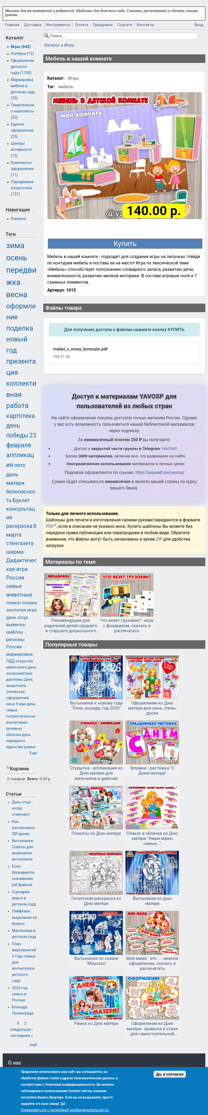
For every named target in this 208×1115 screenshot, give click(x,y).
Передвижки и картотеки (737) (22, 188)
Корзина (18, 218)
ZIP (159, 539)
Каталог (52, 45)
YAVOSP (169, 448)
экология (16, 610)
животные (19, 594)
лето (20, 465)
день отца (17, 617)
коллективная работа (21, 394)
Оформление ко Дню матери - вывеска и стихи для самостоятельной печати (152, 1028)
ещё (33, 1044)
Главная (12, 25)
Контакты (145, 25)
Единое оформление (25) (22, 130)
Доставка (32, 25)
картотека (20, 416)
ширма (14, 552)
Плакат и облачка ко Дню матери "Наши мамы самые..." (152, 838)
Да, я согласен (169, 1074)
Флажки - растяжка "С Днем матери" (152, 771)
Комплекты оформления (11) (22, 168)
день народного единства (18, 740)
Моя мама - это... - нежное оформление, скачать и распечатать (152, 963)
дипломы (14, 679)
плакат (13, 602)
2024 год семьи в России (20, 994)
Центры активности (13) (21, 149)
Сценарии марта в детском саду (24, 898)
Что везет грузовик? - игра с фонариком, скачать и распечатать (126, 625)
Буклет (21, 500)
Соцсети (124, 25)
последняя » (21, 1035)
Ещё (33, 753)
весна (16, 294)
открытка (24, 661)
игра (32, 610)
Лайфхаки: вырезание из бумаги (24, 917)
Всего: (33, 779)
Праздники (103, 25)
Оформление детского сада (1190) (22, 66)
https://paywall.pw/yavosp (159, 472)
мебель (65, 86)
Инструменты (58, 25)
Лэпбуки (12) (22, 53)
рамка (29, 747)
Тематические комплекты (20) (22, 111)
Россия (15, 577)
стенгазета (20, 543)
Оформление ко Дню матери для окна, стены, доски (152, 708)
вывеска (15, 624)
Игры (69, 45)
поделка (19, 328)
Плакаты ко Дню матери (96, 833)
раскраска (19, 526)
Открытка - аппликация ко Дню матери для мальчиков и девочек (96, 773)
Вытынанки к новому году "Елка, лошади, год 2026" (96, 706)
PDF (50, 526)
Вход (199, 25)
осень (16, 257)
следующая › (21, 1029)
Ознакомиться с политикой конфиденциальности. (65, 1110)
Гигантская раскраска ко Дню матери (96, 901)
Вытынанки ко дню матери (152, 901)
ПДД (10, 661)
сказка (29, 602)
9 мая (21, 704)
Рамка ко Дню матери (96, 1023)
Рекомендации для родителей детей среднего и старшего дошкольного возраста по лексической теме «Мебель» (70, 625)
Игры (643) (21, 47)
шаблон (14, 632)
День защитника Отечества (19, 685)
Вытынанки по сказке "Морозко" (96, 961)
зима (15, 245)
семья (14, 586)
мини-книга (16, 667)
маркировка (19, 654)
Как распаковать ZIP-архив (23, 827)
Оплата (81, 25)
